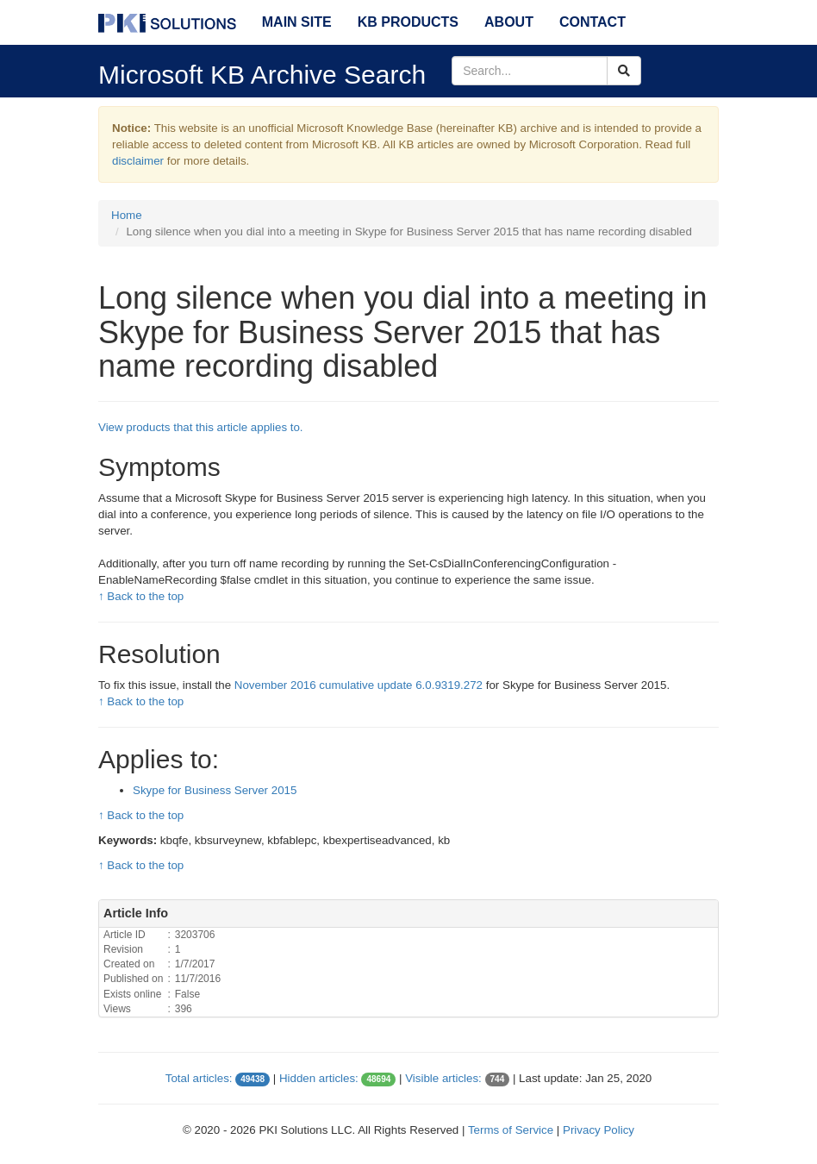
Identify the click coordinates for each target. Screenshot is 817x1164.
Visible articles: (443, 1078)
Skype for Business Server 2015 (214, 790)
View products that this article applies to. (200, 427)
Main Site (297, 22)
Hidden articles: (319, 1078)
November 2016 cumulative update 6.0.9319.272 (358, 685)
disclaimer (138, 160)
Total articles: (199, 1078)
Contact (592, 22)
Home (126, 215)
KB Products (408, 22)
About (508, 22)
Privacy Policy (598, 1129)
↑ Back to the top (141, 596)
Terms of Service (510, 1129)
